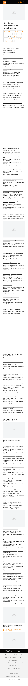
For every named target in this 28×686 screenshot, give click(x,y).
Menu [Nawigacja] (23, 2)
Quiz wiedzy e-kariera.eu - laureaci (10, 188)
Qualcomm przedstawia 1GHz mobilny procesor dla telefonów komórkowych (13, 45)
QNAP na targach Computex (9, 478)
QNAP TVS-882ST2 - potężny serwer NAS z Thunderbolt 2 (11, 441)
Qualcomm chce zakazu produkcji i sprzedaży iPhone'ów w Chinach (12, 503)
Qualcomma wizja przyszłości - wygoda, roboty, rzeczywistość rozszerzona (13, 256)
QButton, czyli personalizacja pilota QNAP (11, 489)
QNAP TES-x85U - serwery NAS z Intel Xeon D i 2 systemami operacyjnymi (13, 408)
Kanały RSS (20, 663)
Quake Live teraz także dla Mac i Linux (11, 84)
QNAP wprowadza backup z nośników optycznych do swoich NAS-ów (13, 450)
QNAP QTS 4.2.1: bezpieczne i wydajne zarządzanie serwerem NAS (13, 380)
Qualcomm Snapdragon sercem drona (11, 297)
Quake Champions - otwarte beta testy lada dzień (13, 472)
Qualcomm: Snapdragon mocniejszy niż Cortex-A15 (13, 105)
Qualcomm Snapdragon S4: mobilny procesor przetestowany (12, 172)
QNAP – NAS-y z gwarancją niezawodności (11, 588)
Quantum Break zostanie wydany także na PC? (12, 313)
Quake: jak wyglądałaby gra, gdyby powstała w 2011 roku (13, 166)
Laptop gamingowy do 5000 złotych (14, 676)
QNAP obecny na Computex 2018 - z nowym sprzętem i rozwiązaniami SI (12, 545)
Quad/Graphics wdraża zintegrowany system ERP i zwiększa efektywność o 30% (13, 294)
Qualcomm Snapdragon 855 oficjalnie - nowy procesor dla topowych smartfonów (12, 560)
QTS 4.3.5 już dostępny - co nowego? (10, 554)
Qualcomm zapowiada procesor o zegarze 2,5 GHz (13, 107)
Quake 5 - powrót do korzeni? (9, 150)
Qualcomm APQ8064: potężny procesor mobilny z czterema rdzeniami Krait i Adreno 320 (13, 192)
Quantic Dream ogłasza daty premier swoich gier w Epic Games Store (13, 570)
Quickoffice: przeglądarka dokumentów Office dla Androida (13, 69)
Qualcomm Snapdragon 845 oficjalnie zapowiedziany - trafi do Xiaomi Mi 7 (11, 508)
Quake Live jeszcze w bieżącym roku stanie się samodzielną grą (12, 211)
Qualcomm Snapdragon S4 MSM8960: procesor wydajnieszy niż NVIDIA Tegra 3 (13, 179)
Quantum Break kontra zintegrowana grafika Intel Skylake (13, 375)
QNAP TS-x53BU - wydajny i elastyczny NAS (12, 491)
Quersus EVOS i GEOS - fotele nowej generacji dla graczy (13, 413)
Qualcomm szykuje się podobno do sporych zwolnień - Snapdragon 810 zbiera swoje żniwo (12, 278)
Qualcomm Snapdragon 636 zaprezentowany (12, 505)
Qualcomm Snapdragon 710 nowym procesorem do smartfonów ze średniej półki (13, 542)
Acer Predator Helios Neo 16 (11, 671)
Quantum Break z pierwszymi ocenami (11, 368)
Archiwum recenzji (17, 629)
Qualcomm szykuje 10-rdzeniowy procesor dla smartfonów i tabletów (12, 274)
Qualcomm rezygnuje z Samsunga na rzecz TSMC (13, 483)
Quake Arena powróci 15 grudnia (10, 91)
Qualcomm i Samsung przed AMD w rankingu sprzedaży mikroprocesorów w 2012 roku (12, 195)
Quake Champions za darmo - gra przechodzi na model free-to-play (13, 552)
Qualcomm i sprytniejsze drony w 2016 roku (12, 309)
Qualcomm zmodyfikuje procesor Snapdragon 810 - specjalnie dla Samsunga (13, 266)
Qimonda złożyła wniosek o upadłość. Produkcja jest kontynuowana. (14, 64)
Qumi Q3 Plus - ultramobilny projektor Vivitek (12, 410)
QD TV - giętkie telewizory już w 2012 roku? (12, 169)
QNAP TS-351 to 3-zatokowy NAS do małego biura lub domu (13, 557)
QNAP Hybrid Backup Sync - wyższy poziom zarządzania (12, 499)
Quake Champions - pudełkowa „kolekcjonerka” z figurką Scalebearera (13, 548)
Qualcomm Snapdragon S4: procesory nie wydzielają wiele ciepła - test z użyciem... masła (13, 186)
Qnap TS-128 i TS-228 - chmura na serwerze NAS (13, 362)
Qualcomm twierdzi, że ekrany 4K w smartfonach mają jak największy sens (13, 259)
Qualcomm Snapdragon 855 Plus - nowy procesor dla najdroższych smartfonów (13, 579)
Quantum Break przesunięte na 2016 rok (11, 271)
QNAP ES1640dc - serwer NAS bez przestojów (12, 385)
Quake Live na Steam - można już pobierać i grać (13, 253)
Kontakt (17, 665)
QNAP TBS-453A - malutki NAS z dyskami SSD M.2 (13, 377)
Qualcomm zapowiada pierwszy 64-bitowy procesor (13, 216)
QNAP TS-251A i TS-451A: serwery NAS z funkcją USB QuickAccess (13, 399)
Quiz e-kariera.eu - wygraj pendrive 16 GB (11, 174)
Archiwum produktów (7, 630)
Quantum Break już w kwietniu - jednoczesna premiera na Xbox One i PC (12, 355)
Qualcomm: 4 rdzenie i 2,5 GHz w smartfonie (12, 93)
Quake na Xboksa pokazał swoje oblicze (11, 88)
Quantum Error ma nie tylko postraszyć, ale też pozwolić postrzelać (12, 591)
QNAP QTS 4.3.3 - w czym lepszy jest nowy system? (13, 467)
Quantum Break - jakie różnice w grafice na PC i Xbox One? (13, 371)
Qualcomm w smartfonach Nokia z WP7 (11, 148)
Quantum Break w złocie (8, 359)
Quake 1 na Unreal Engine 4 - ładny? (10, 390)
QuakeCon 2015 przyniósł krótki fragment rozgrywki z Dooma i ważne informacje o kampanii (13, 288)
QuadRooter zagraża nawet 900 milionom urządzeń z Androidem (13, 393)
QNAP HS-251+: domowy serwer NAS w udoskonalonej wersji (11, 300)
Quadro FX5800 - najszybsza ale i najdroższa (12, 50)
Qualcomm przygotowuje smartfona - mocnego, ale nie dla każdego (13, 601)
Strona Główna (7, 31)
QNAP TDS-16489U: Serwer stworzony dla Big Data (13, 366)
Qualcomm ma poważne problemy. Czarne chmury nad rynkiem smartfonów (13, 604)
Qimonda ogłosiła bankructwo (9, 61)
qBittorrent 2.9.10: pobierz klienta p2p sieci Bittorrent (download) (12, 100)
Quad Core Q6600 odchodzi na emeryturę (11, 66)
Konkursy (14, 657)
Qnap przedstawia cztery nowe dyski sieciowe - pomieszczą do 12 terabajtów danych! (13, 55)
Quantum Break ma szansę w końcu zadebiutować (13, 311)
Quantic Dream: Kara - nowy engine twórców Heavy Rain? (13, 183)
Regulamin (11, 665)
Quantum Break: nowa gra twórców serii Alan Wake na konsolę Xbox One (13, 198)
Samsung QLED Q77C (14, 673)
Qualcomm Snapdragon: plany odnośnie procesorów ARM (11, 160)
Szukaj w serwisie (18, 2)
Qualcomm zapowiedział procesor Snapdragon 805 (13, 214)
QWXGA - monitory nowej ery (9, 52)
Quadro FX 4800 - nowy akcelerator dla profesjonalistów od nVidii (11, 76)
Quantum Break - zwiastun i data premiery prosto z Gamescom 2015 (13, 291)
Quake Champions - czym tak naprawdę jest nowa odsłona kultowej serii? (13, 388)
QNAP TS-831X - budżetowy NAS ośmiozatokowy (13, 383)
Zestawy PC (20, 657)
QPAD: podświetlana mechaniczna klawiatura (12, 103)
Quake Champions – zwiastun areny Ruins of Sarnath (12, 470)
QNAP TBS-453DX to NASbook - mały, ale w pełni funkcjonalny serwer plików (13, 564)
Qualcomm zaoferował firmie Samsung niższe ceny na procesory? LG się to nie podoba (13, 247)
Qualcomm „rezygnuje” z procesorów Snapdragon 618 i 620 (13, 306)
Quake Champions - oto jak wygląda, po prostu (12, 456)
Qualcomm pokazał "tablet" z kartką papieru (12, 95)
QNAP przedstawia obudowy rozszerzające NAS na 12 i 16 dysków (13, 535)
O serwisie (13, 654)
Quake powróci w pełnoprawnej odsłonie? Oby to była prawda (13, 598)
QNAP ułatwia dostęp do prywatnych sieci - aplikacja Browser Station (12, 486)
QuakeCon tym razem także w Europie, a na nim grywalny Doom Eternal (13, 567)
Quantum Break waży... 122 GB (9, 364)
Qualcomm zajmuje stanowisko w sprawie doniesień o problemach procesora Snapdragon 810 (14, 262)
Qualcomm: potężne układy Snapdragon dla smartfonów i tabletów (12, 153)
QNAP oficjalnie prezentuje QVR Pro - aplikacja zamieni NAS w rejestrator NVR (12, 532)
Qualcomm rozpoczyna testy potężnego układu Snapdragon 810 (12, 250)
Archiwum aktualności (7, 629)
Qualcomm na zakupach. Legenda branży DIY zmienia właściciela (12, 626)
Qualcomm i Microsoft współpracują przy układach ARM (13, 156)
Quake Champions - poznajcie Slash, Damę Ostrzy (13, 458)
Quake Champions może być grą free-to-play (12, 396)
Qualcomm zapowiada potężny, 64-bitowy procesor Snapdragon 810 (13, 240)
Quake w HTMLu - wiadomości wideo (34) (11, 86)
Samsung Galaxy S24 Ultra (14, 668)
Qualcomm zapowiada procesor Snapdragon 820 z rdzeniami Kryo (13, 269)
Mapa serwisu (19, 654)
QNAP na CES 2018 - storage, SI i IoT (10, 529)
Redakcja (7, 654)
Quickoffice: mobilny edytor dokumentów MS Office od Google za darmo (13, 208)
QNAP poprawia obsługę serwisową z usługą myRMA (12, 586)
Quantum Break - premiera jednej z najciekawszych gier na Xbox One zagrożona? (13, 244)
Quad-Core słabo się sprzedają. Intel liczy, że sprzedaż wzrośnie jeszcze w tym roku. (12, 73)
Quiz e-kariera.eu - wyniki (8, 176)
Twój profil (21, 2)
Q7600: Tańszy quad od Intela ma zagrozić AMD (13, 82)
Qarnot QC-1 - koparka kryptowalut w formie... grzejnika (12, 538)
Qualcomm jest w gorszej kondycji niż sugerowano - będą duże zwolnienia (13, 284)
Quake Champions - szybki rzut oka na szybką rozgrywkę (12, 464)
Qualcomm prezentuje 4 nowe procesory (11, 357)
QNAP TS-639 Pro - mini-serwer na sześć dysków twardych (13, 58)
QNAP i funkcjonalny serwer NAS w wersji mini (12, 444)
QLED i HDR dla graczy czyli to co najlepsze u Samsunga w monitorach (12, 481)
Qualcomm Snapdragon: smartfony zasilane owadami (12, 163)
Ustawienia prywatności (10, 663)
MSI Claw (21, 671)
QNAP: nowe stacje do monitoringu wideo (11, 97)
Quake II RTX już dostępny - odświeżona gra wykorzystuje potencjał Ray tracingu (12, 573)
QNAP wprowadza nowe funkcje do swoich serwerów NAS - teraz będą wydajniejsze (12, 594)
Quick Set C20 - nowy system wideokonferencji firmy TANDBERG (14, 79)
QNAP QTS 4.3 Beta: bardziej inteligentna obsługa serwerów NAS (13, 416)
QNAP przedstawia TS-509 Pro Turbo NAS (11, 48)
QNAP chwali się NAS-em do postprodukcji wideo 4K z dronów (14, 461)
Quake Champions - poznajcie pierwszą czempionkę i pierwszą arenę (14, 453)
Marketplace (8, 657)
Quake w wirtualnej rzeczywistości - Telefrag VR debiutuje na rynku (13, 582)
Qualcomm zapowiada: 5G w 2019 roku (11, 493)
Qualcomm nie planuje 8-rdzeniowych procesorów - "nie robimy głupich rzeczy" (13, 201)
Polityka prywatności (14, 660)
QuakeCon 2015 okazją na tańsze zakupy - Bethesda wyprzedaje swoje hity (13, 281)
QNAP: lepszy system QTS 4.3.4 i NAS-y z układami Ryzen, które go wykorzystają (13, 496)
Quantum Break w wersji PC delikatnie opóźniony (13, 401)
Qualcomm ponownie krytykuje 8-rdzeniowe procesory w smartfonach (12, 205)
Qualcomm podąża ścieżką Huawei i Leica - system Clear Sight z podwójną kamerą (13, 404)
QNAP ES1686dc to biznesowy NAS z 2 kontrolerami (13, 576)
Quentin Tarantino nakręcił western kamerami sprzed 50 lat (12, 303)
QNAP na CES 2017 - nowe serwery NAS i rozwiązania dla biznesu (11, 420)
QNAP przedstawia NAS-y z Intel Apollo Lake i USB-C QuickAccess (13, 475)
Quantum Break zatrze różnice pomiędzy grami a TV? (13, 219)
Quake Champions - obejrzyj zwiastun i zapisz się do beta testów (13, 447)
